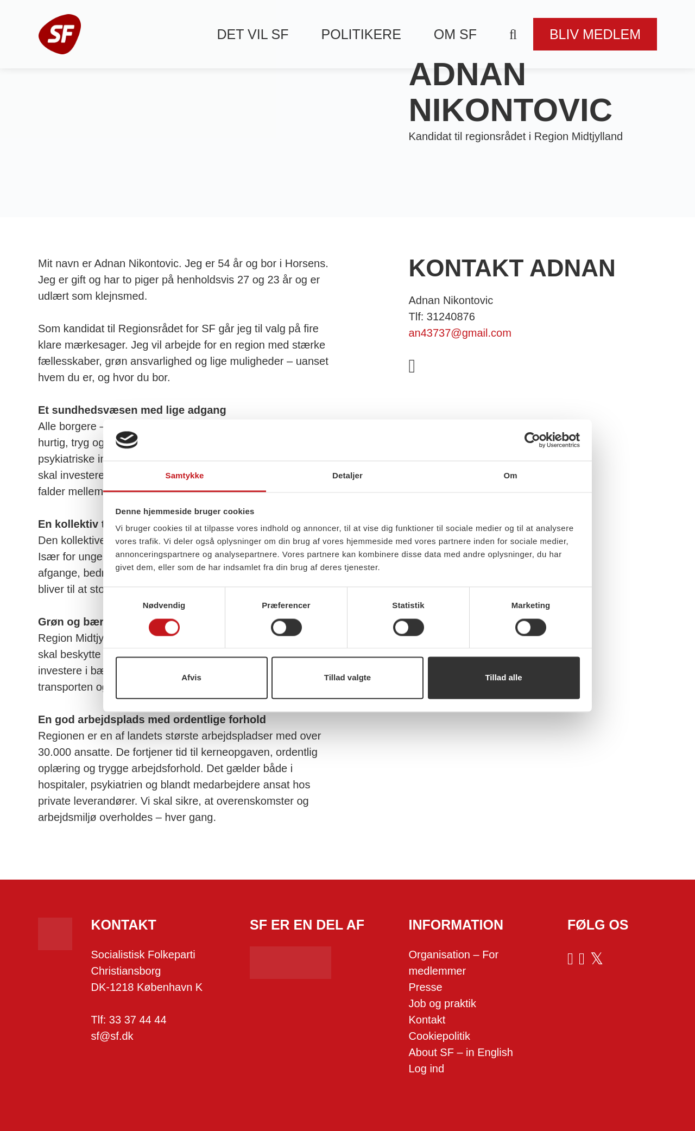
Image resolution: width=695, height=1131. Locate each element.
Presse (426, 987)
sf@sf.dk (112, 1036)
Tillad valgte (347, 678)
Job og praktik (443, 1003)
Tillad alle (503, 678)
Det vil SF (253, 34)
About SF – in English (461, 1052)
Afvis (191, 678)
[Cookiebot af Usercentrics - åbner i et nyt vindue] (532, 440)
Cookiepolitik (439, 1036)
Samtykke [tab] (185, 476)
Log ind (427, 1069)
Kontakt (427, 1020)
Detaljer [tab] (347, 476)
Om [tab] (510, 476)
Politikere (361, 34)
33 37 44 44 (138, 1020)
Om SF (455, 34)
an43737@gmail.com (460, 333)
